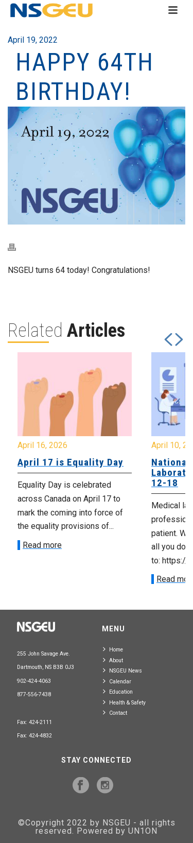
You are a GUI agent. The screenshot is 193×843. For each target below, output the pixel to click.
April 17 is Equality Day (70, 462)
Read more (42, 545)
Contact (115, 712)
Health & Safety (124, 702)
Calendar (117, 681)
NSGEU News (122, 670)
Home (113, 649)
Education (118, 691)
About (113, 660)
